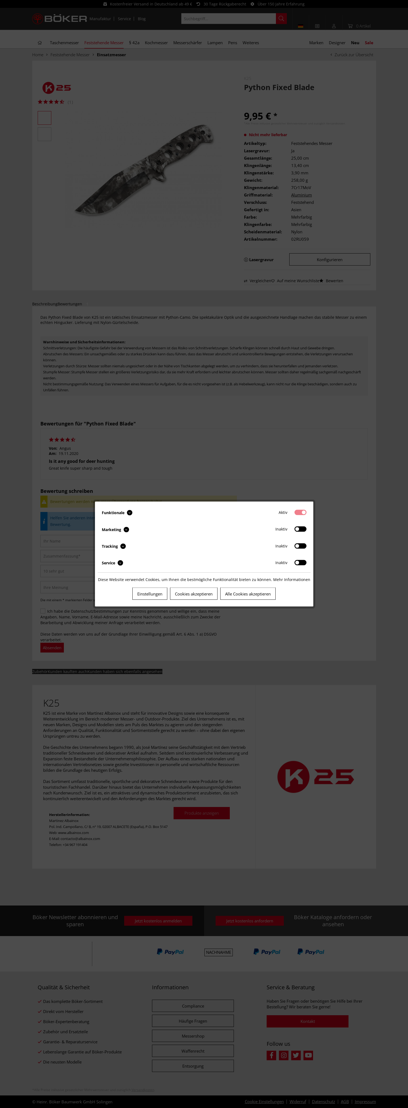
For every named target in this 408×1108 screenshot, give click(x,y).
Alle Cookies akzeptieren (248, 594)
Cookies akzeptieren (194, 594)
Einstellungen (149, 594)
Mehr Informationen (291, 579)
